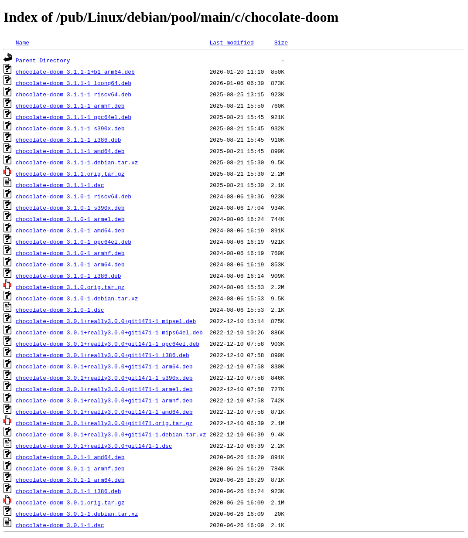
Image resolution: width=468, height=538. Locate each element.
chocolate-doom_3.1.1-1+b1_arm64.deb (75, 71)
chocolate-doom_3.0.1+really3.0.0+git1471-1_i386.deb (102, 355)
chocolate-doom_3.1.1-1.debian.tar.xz (77, 162)
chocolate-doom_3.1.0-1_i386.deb (68, 275)
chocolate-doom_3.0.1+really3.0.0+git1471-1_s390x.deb (104, 377)
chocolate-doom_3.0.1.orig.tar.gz (70, 502)
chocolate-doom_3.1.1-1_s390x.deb (70, 128)
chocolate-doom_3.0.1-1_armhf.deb (70, 468)
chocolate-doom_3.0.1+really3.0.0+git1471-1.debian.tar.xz (111, 434)
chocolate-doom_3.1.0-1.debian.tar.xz (77, 298)
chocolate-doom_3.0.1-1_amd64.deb (70, 457)
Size (281, 42)
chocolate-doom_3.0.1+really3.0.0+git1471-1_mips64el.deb (109, 332)
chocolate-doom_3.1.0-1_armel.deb (70, 219)
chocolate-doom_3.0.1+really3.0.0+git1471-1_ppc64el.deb (107, 343)
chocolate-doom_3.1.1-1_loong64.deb (73, 83)
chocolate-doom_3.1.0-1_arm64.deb (70, 264)
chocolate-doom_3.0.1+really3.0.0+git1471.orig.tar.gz (104, 423)
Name (22, 42)
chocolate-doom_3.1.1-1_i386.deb (68, 139)
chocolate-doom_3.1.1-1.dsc (60, 185)
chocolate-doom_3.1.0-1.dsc (60, 309)
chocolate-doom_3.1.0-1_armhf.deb (70, 253)
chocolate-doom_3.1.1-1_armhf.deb (70, 105)
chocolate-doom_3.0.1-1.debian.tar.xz (77, 514)
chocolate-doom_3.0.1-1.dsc (60, 525)
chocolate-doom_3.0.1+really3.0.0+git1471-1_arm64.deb (104, 366)
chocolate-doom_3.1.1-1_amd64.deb (70, 151)
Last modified (231, 42)
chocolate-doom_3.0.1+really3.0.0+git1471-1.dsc (94, 445)
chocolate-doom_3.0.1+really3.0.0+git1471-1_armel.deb (104, 389)
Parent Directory (43, 60)
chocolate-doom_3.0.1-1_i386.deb (68, 491)
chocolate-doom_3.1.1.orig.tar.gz (70, 173)
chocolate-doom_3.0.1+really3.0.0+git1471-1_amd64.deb (104, 411)
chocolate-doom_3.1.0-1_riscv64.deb (73, 196)
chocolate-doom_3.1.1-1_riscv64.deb (73, 94)
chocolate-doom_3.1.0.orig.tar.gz (70, 287)
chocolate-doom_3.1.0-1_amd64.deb (70, 230)
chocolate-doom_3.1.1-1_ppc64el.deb (73, 117)
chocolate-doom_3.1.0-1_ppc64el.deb (73, 241)
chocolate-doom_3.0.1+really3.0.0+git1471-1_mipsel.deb (106, 321)
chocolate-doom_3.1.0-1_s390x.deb (70, 207)
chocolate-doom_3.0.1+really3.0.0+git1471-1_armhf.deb (104, 400)
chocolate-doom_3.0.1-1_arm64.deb (70, 480)
